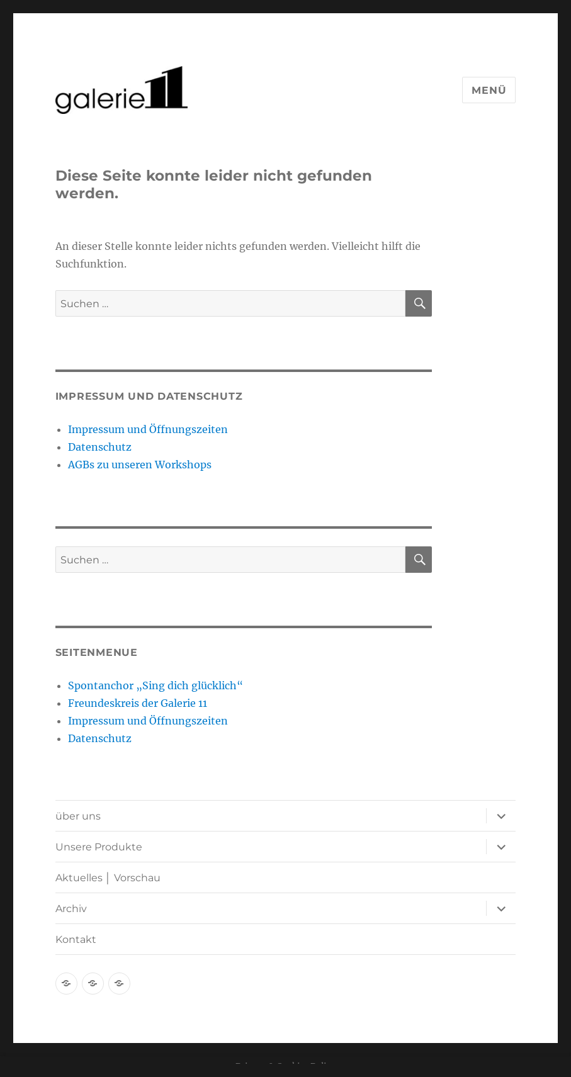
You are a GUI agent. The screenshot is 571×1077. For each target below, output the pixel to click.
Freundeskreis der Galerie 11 (137, 703)
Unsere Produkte (98, 847)
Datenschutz (100, 447)
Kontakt (75, 939)
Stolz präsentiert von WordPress (194, 1018)
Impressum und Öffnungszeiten (148, 429)
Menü (489, 90)
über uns (78, 816)
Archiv (71, 909)
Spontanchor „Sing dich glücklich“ (155, 685)
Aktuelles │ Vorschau (108, 878)
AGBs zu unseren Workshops (140, 464)
